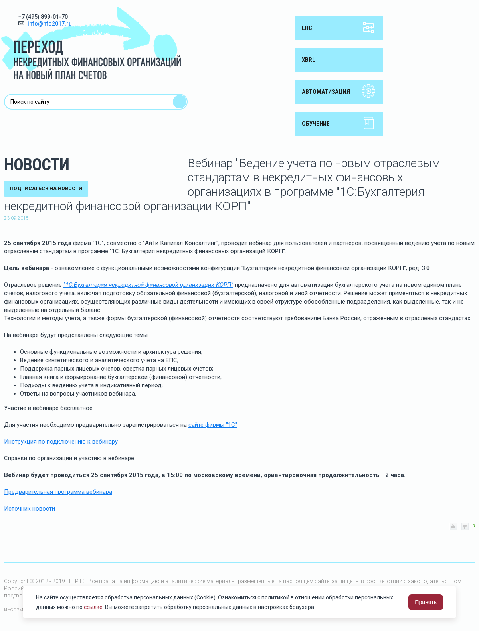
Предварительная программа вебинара (58, 491)
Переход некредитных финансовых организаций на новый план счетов (91, 43)
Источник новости (29, 508)
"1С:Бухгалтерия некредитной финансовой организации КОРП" (148, 284)
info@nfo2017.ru (50, 23)
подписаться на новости (46, 188)
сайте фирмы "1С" (212, 424)
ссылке (93, 607)
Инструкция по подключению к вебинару (61, 441)
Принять (426, 602)
